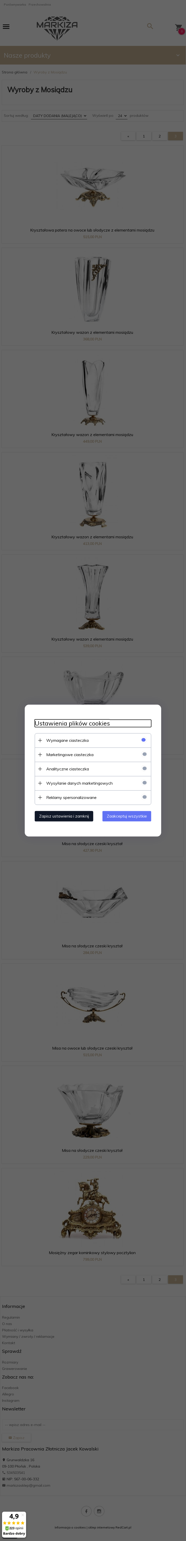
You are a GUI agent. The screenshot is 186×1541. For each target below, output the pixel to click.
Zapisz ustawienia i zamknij (63, 816)
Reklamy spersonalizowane (71, 797)
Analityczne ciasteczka (67, 768)
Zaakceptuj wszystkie (127, 816)
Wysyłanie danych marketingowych (79, 783)
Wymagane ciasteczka (67, 740)
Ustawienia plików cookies (71, 723)
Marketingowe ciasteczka (69, 754)
